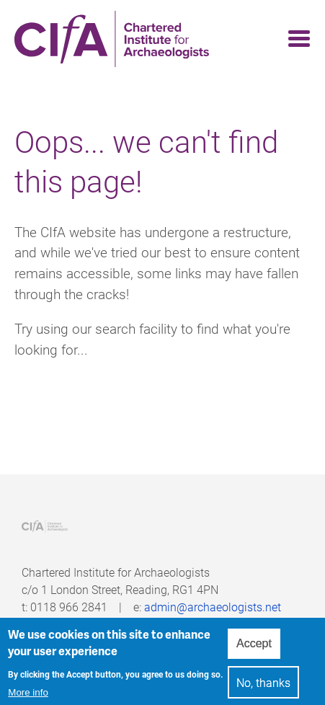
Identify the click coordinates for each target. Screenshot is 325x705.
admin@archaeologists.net (212, 606)
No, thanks (263, 685)
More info (28, 696)
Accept (254, 646)
